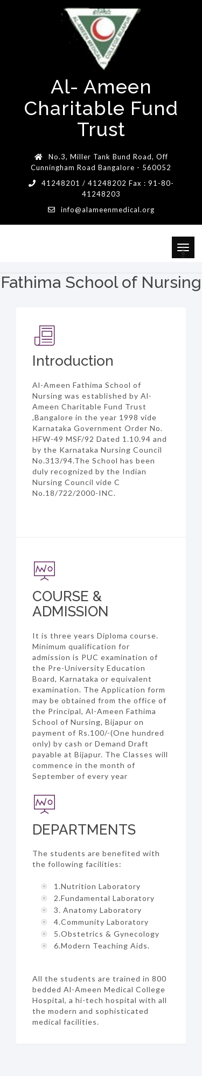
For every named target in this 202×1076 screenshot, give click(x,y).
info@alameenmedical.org (108, 209)
